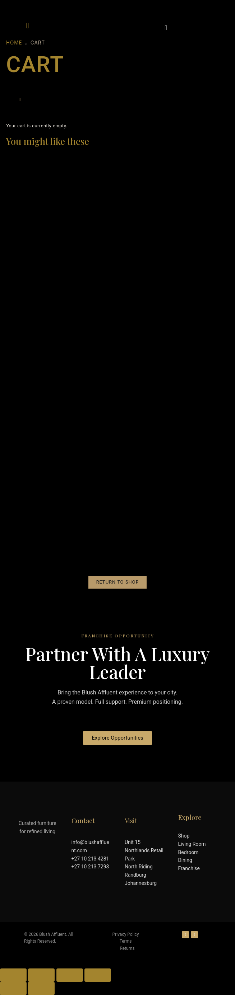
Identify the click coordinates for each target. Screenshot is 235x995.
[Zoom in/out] (13, 975)
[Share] (69, 975)
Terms (126, 941)
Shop (184, 836)
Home (14, 43)
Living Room (192, 844)
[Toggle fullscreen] (41, 975)
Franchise (189, 868)
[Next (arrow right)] (41, 988)
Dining (185, 860)
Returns (127, 948)
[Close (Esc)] (97, 975)
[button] (27, 26)
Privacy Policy (125, 934)
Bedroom (188, 852)
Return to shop (117, 582)
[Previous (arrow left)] (13, 988)
